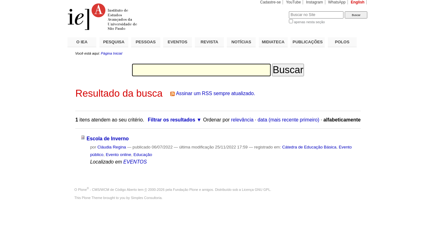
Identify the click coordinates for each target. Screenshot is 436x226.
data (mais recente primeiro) (288, 119)
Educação (143, 154)
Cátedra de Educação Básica (309, 147)
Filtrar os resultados (171, 119)
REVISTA (209, 42)
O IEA (82, 42)
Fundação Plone (185, 189)
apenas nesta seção (309, 22)
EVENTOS (178, 42)
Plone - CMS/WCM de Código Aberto (107, 189)
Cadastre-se (270, 2)
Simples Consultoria (146, 198)
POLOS (342, 42)
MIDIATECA (273, 42)
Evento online (118, 154)
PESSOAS (146, 42)
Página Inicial (111, 53)
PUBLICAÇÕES (308, 42)
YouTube (293, 2)
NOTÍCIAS (241, 42)
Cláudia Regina (111, 147)
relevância (242, 119)
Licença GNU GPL (256, 189)
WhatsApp (337, 2)
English (357, 2)
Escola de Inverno (108, 138)
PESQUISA (114, 42)
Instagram (314, 2)
